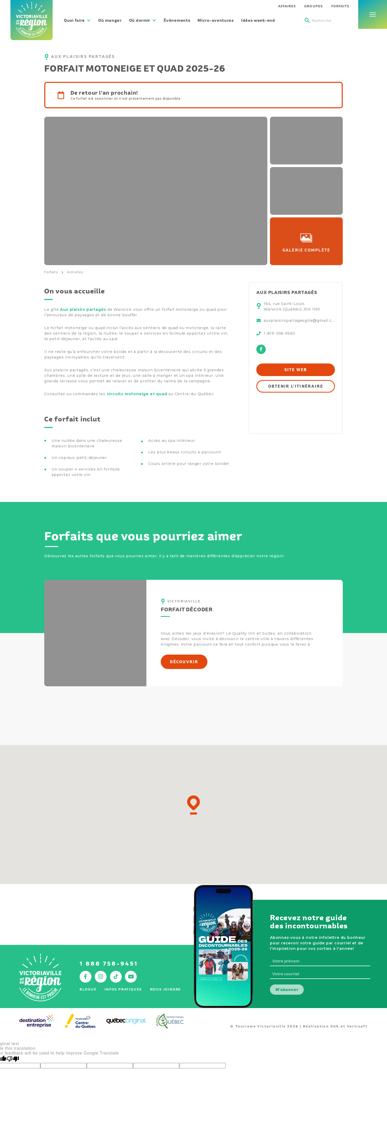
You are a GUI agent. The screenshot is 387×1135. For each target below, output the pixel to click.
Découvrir (184, 662)
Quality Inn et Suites (253, 633)
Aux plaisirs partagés (83, 309)
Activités (75, 272)
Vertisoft (357, 1026)
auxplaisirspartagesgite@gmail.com (299, 320)
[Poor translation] (13, 1059)
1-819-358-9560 (279, 333)
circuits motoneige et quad (137, 394)
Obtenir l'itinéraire (295, 386)
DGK (334, 1026)
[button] (193, 805)
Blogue (88, 989)
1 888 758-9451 (109, 963)
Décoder (180, 638)
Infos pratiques (123, 989)
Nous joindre (165, 989)
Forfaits (51, 272)
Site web (295, 369)
